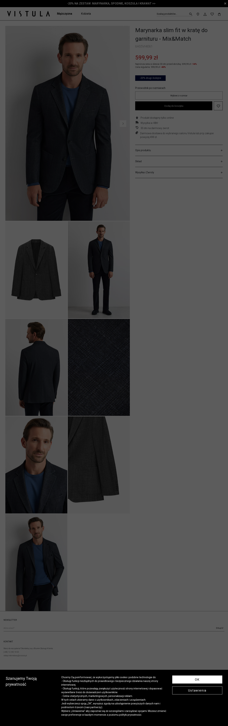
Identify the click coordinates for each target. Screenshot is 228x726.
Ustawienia (197, 690)
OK (197, 679)
